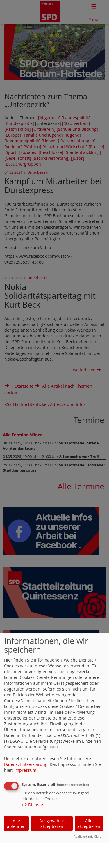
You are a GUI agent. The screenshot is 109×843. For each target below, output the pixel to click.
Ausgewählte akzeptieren (51, 823)
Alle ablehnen (16, 823)
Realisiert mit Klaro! (88, 836)
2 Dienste (32, 804)
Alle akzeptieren (88, 823)
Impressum (25, 770)
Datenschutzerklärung (25, 764)
